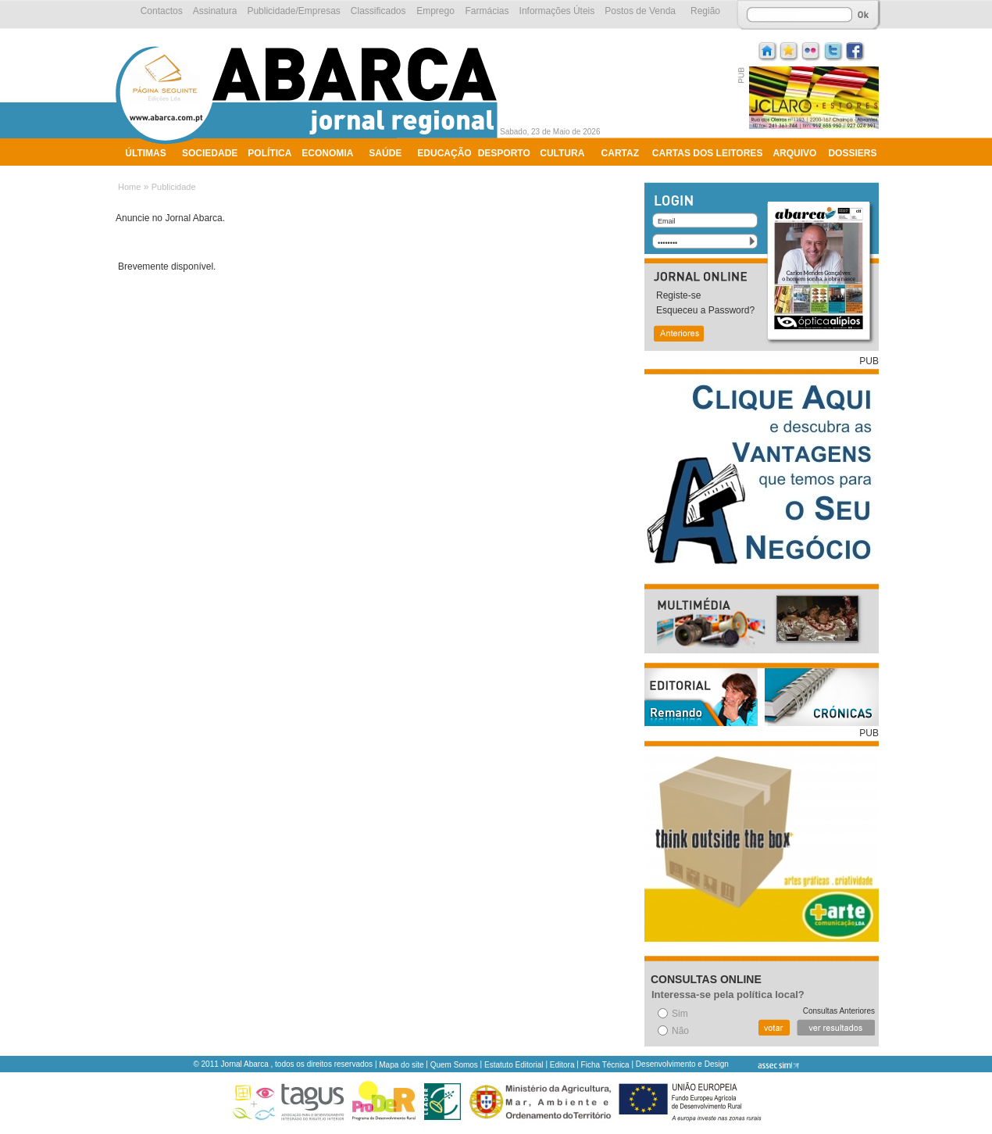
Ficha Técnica (605, 1065)
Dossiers (852, 153)
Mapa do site (401, 1065)
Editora (562, 1065)
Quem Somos (454, 1065)
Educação (444, 153)
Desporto (504, 153)
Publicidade (174, 186)
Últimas (145, 153)
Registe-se (678, 295)
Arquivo (794, 153)
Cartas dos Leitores (707, 153)
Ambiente (150, 173)
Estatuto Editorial (514, 1065)
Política (269, 153)
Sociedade (209, 153)
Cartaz (620, 153)
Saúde (385, 153)
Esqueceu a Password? (705, 310)
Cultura (562, 153)
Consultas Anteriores (839, 1011)
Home (129, 186)
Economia (327, 153)
